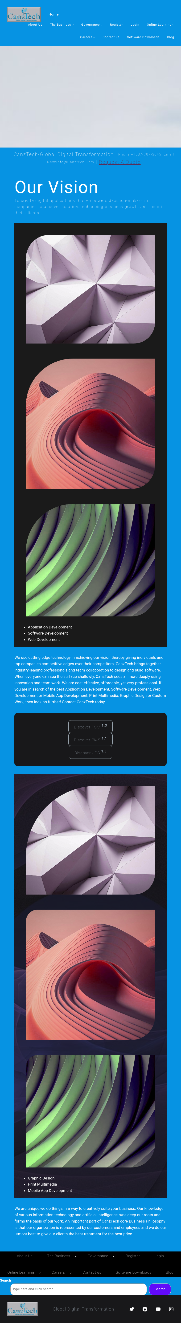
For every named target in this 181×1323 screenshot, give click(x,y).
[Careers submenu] (94, 37)
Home (54, 14)
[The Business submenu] (73, 25)
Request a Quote (120, 162)
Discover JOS (90, 752)
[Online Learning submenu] (173, 25)
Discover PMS (90, 739)
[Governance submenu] (102, 25)
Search (5, 1280)
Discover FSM (90, 726)
